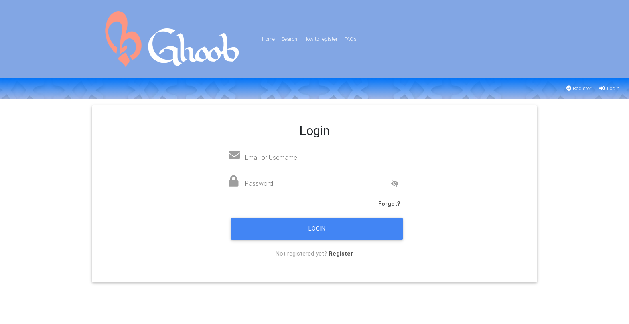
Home (268, 39)
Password (259, 183)
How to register (321, 39)
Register (579, 88)
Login (608, 88)
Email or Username (271, 157)
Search (289, 39)
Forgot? (389, 203)
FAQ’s (350, 39)
